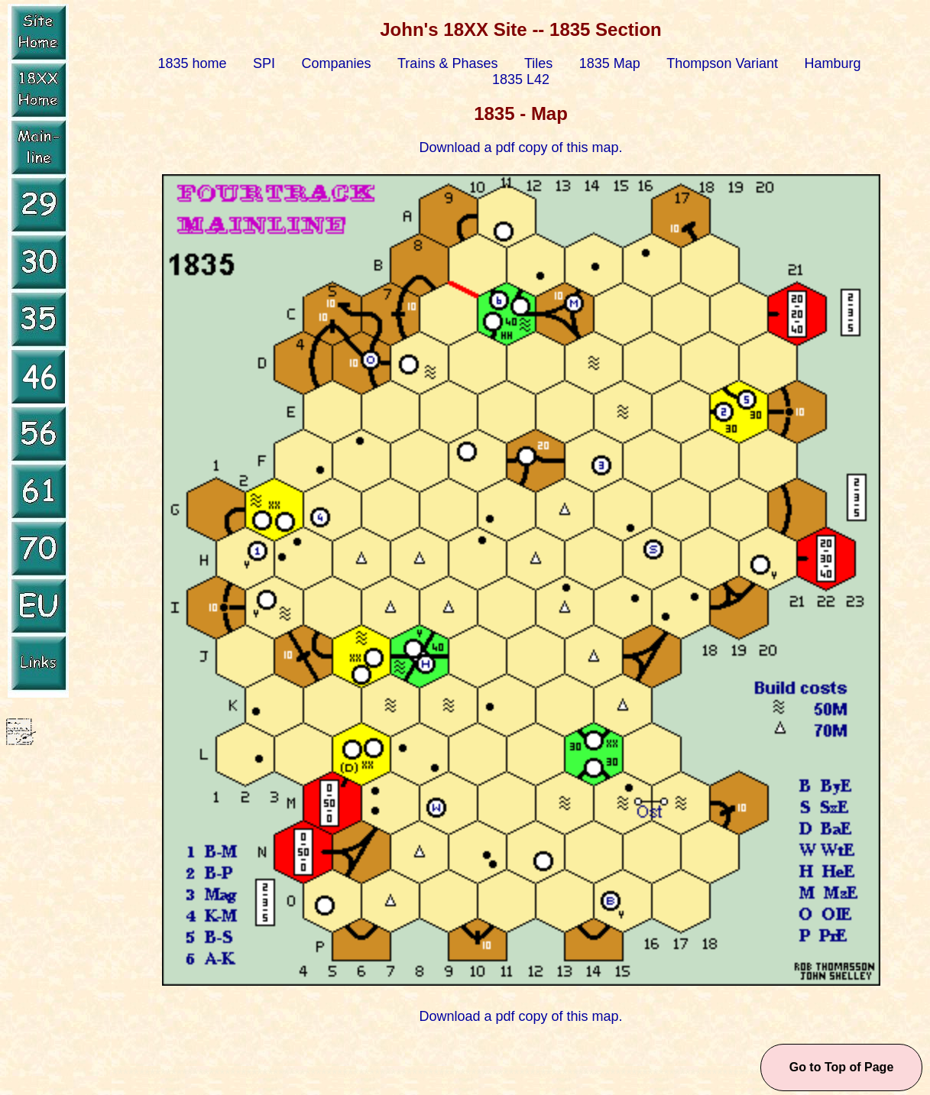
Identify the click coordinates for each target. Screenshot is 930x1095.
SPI (264, 63)
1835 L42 (520, 79)
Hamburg (833, 63)
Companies (336, 63)
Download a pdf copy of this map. (520, 147)
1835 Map (609, 63)
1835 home (191, 63)
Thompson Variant (722, 63)
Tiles (538, 63)
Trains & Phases (447, 63)
